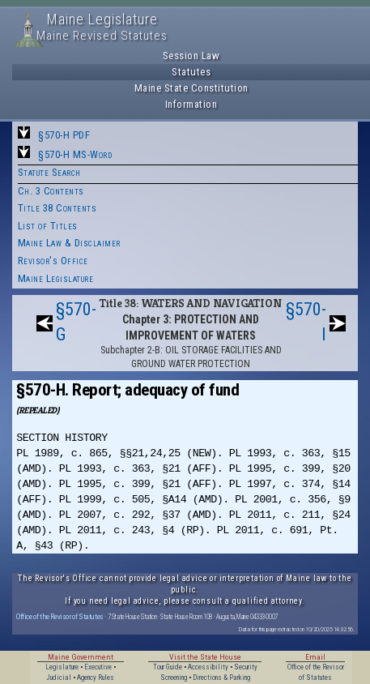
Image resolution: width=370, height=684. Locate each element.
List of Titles (48, 226)
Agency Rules (95, 677)
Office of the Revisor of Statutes (60, 616)
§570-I (306, 321)
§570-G (76, 321)
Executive (98, 667)
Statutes (191, 72)
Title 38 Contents (57, 208)
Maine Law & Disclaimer (69, 243)
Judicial (58, 677)
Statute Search (49, 172)
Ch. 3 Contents (51, 191)
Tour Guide (167, 667)
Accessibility (208, 667)
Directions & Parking (221, 677)
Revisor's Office (53, 260)
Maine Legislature (56, 278)
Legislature (62, 667)
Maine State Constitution (191, 88)
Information (191, 104)
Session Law (191, 55)
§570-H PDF (64, 135)
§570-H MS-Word (75, 154)
